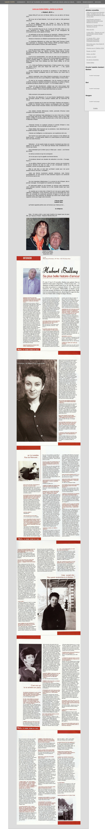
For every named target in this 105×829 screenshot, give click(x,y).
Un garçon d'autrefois (93, 59)
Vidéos (79, 2)
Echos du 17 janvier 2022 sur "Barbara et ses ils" (95, 26)
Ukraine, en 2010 (91, 57)
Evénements (21, 2)
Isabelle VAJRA (10, 2)
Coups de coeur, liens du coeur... (63, 2)
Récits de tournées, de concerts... (39, 2)
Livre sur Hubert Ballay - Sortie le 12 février (47, 9)
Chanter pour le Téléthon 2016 (95, 48)
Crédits (95, 108)
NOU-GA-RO (90, 29)
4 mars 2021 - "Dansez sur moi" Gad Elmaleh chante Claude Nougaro (96, 34)
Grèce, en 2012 (91, 54)
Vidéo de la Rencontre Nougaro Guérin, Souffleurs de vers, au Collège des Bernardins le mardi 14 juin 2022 (96, 14)
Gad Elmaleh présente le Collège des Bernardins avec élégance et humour (95, 21)
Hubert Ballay (90, 62)
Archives (98, 2)
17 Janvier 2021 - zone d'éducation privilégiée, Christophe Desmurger (93, 40)
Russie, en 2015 (91, 51)
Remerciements (88, 2)
